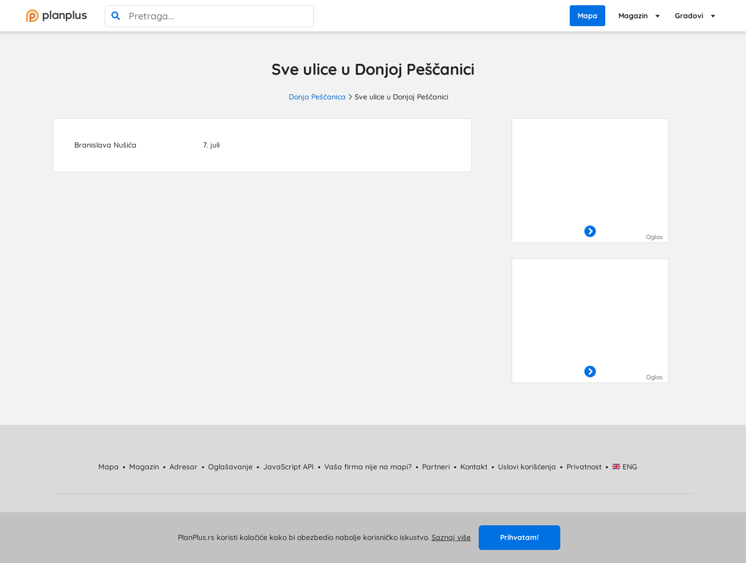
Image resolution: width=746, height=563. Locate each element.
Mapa (587, 15)
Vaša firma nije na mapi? (368, 466)
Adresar (183, 466)
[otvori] (590, 231)
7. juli (211, 145)
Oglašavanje (230, 466)
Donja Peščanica (317, 97)
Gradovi (689, 15)
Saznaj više (451, 537)
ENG (625, 466)
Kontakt (474, 466)
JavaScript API (288, 466)
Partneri (436, 466)
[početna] (56, 15)
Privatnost (584, 466)
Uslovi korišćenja (527, 466)
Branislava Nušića (105, 145)
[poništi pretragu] (302, 16)
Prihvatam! (519, 537)
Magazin (633, 15)
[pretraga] (115, 16)
